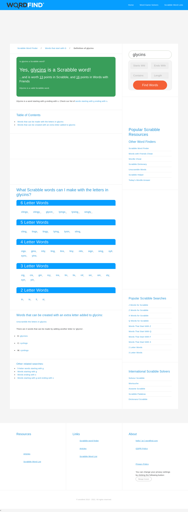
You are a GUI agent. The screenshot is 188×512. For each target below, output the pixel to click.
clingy (36, 212)
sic (90, 275)
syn (23, 279)
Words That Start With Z (140, 326)
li (36, 299)
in (22, 299)
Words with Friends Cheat (141, 154)
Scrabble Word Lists (173, 5)
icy (49, 275)
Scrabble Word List (32, 461)
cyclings (24, 343)
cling (24, 231)
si (43, 299)
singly (87, 212)
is (29, 299)
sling (77, 231)
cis (31, 275)
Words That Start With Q (140, 331)
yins (34, 255)
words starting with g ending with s (91, 101)
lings (34, 231)
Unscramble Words (137, 169)
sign (90, 251)
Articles (26, 454)
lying (56, 231)
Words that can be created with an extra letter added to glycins (46, 125)
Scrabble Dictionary (138, 164)
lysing (75, 212)
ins (57, 275)
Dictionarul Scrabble (138, 399)
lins (62, 251)
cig (22, 275)
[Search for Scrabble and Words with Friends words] (150, 54)
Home (131, 5)
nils (81, 251)
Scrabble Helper (136, 175)
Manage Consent (143, 479)
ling (53, 251)
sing (100, 251)
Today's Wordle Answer (139, 180)
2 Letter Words (135, 347)
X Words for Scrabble (139, 315)
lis (74, 275)
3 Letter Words (135, 352)
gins (33, 251)
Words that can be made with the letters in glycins (40, 122)
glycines (24, 336)
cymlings (24, 350)
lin (66, 275)
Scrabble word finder (89, 441)
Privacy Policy (142, 464)
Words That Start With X (140, 342)
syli (110, 251)
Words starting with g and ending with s (35, 378)
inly (43, 251)
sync (24, 255)
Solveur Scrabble (137, 378)
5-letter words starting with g (30, 368)
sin (99, 275)
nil (82, 275)
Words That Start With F (140, 337)
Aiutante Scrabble (137, 389)
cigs (23, 251)
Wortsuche (134, 383)
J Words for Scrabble (138, 305)
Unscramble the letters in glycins (31, 322)
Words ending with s (26, 375)
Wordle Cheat (135, 159)
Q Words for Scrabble (139, 321)
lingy (45, 231)
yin (32, 279)
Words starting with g (27, 371)
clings (24, 212)
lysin (66, 231)
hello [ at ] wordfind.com (147, 441)
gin (40, 275)
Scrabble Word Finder (139, 148)
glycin (49, 212)
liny (71, 251)
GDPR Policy (142, 448)
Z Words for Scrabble (138, 310)
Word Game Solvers (149, 5)
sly (107, 275)
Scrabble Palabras (137, 394)
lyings (62, 212)
